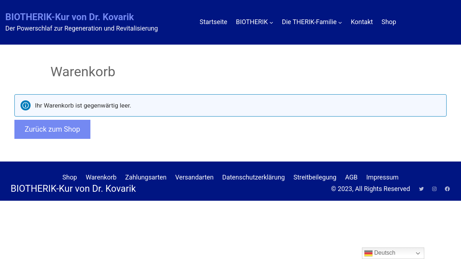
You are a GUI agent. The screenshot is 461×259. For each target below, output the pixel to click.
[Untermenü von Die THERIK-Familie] (340, 22)
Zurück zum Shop (52, 129)
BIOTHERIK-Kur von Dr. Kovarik (69, 17)
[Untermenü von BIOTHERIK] (271, 22)
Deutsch (379, 253)
